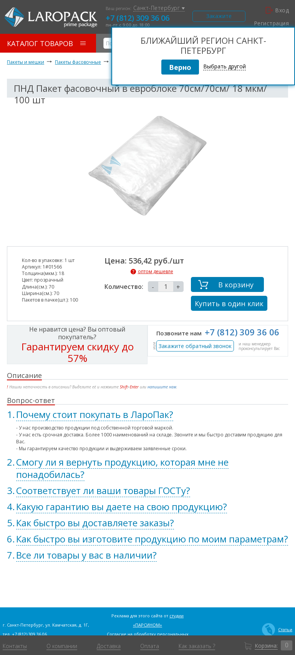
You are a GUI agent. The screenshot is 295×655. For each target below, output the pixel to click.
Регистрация (271, 23)
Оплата (149, 646)
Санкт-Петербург (159, 8)
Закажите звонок (219, 17)
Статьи (277, 629)
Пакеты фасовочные (78, 62)
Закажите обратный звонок (195, 346)
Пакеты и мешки (25, 62)
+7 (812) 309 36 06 (137, 18)
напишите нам (162, 387)
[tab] (147, 414)
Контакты (15, 646)
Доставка (109, 646)
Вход (277, 10)
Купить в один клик (229, 303)
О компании (61, 646)
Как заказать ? (197, 646)
